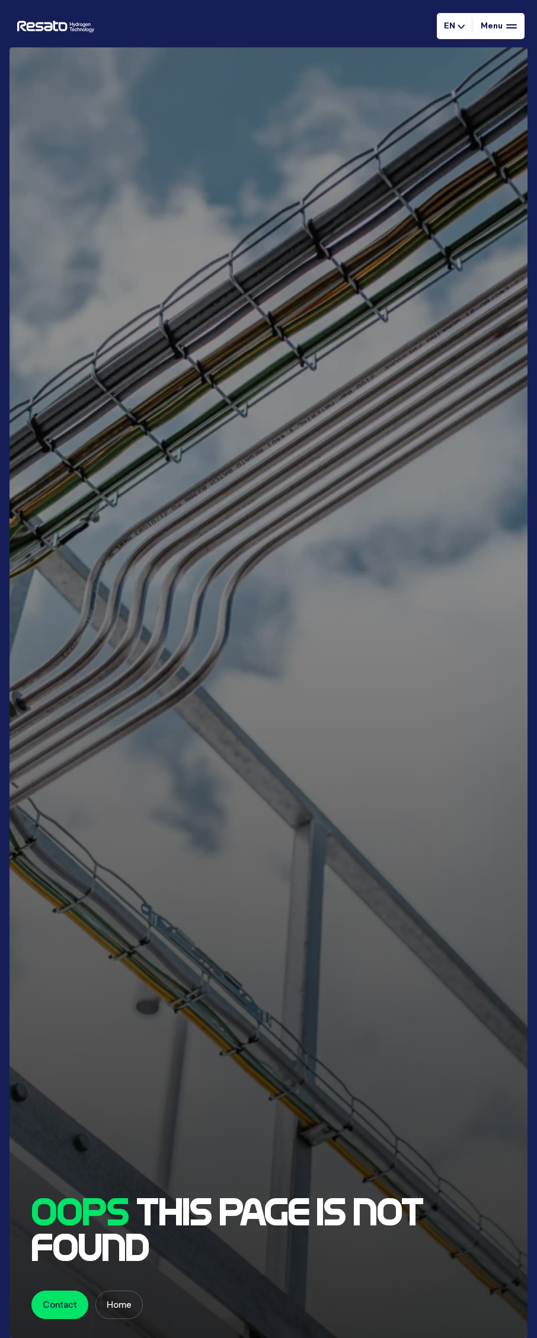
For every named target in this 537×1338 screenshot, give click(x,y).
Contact (60, 1304)
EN (454, 25)
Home (119, 1304)
